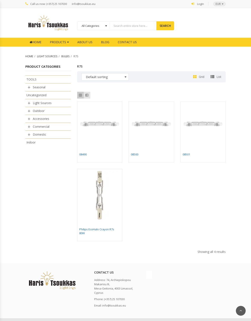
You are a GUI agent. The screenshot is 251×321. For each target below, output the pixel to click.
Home (35, 42)
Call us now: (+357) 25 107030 (46, 4)
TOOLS (31, 79)
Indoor (31, 142)
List (218, 77)
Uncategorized (36, 95)
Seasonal (39, 87)
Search (165, 26)
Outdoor (39, 111)
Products (58, 42)
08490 (83, 154)
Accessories (41, 119)
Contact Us (127, 42)
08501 (186, 154)
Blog (105, 42)
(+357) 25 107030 (114, 299)
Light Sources (47, 56)
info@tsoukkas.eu (83, 4)
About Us (84, 42)
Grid (201, 77)
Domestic (39, 134)
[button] (217, 4)
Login (197, 4)
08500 (134, 154)
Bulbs (65, 56)
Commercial (41, 127)
